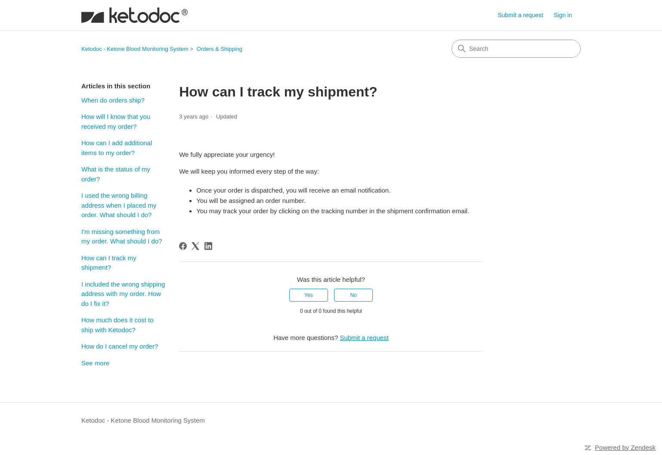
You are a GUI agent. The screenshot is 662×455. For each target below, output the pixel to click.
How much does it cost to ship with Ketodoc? (117, 324)
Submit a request (520, 15)
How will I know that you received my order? (115, 121)
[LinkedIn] (208, 246)
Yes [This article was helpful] (308, 295)
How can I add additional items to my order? (116, 147)
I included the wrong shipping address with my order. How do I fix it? (123, 293)
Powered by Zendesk (625, 447)
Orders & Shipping (219, 49)
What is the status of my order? (115, 174)
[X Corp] (195, 246)
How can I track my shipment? (108, 262)
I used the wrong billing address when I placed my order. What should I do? (118, 205)
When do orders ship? (113, 100)
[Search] (516, 48)
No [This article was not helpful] (353, 295)
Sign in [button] (563, 15)
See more (95, 363)
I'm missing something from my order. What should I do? (121, 236)
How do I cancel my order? (119, 346)
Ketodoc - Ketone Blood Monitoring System (135, 49)
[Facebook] (183, 246)
